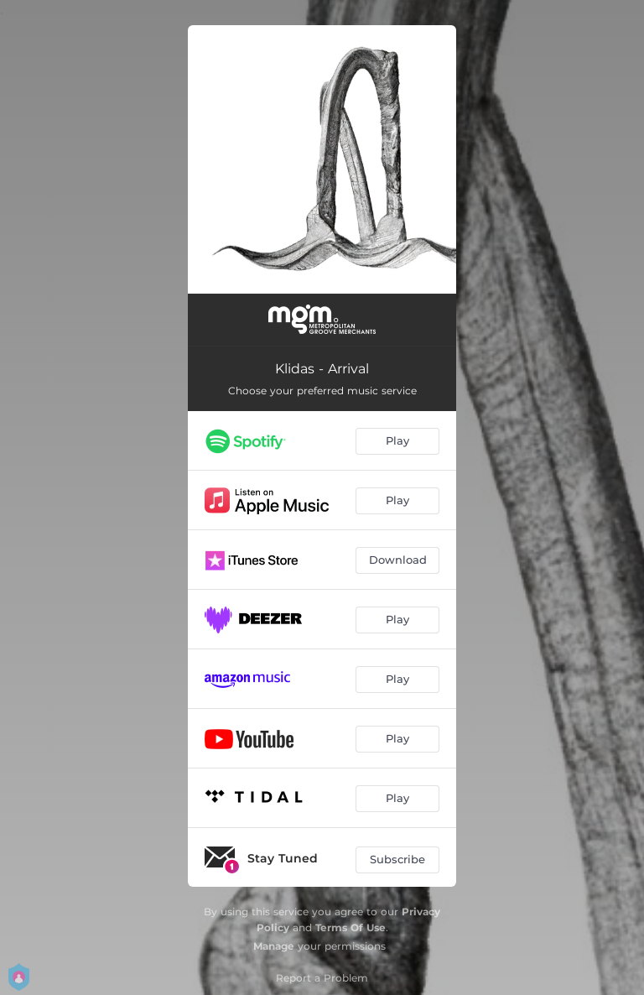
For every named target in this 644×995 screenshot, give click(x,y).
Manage (273, 946)
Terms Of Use (350, 927)
